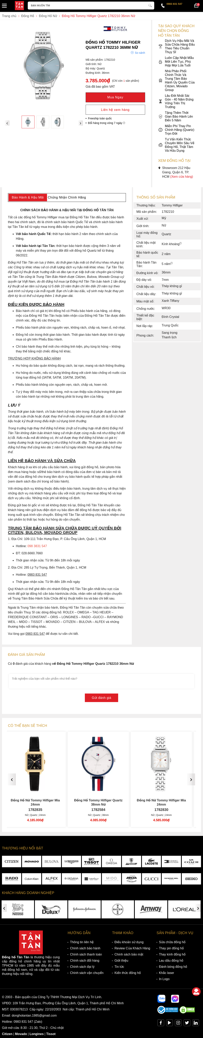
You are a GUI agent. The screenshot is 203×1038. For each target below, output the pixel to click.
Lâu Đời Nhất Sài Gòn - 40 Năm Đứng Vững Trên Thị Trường (175, 101)
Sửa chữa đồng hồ (172, 942)
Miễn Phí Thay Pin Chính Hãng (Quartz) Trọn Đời (176, 129)
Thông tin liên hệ (82, 942)
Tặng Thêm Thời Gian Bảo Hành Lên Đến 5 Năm (175, 116)
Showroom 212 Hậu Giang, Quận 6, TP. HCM (175, 172)
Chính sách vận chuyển (86, 973)
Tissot (51, 1034)
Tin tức (119, 966)
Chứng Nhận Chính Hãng (67, 197)
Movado (21, 1034)
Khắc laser (166, 973)
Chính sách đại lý (82, 966)
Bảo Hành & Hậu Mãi (28, 197)
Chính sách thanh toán (86, 954)
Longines (37, 1034)
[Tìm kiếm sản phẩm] (91, 6)
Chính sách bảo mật (128, 954)
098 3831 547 (37, 546)
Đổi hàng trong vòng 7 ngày (106, 123)
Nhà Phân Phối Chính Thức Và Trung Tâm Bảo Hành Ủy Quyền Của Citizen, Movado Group (176, 80)
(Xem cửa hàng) (181, 176)
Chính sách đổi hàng (84, 960)
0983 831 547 (174, 3)
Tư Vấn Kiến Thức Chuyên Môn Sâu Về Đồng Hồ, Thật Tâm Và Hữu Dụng (176, 145)
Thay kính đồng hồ (172, 954)
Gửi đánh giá (101, 697)
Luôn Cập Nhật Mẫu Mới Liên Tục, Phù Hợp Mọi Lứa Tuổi (176, 61)
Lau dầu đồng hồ (171, 960)
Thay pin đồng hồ (171, 948)
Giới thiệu (121, 960)
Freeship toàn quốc (100, 118)
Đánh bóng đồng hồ (173, 966)
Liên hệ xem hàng (115, 109)
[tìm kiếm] (150, 5)
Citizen (7, 1034)
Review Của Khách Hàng (132, 948)
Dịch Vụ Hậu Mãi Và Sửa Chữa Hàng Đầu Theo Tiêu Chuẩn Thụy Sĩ (176, 46)
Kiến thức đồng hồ (127, 973)
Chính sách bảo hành (85, 948)
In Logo (164, 979)
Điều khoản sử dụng (129, 942)
